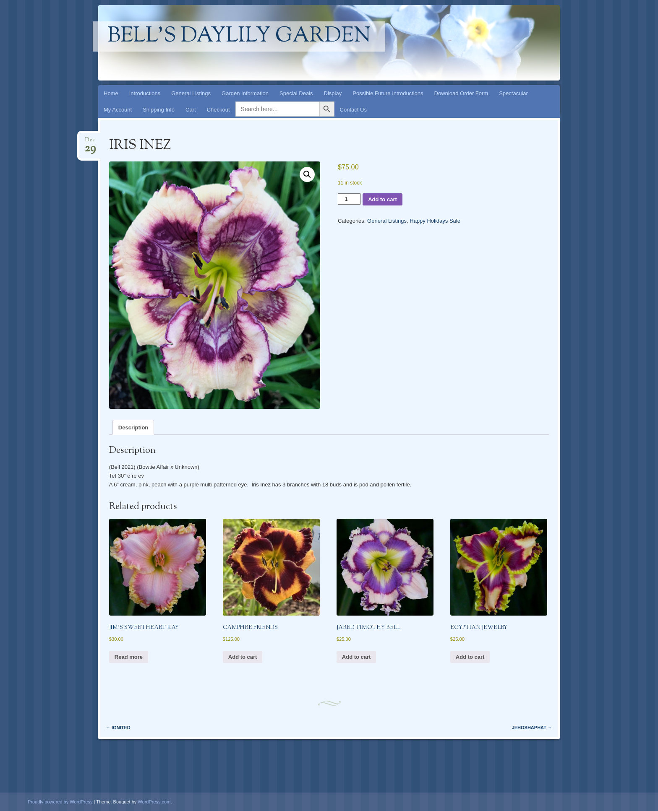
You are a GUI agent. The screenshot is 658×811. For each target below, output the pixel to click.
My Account (118, 110)
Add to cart (382, 199)
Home (111, 93)
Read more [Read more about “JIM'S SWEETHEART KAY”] (129, 657)
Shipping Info (159, 110)
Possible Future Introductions (387, 93)
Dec (90, 142)
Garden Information (245, 93)
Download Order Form (461, 93)
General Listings (191, 93)
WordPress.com (154, 801)
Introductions (144, 93)
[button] (307, 174)
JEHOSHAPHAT (532, 727)
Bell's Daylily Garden (239, 36)
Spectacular (513, 93)
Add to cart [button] (242, 657)
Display (333, 93)
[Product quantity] (349, 199)
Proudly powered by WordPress (60, 801)
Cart (190, 110)
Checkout (218, 110)
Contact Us (353, 110)
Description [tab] (133, 427)
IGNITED (118, 727)
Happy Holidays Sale (435, 221)
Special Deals (296, 93)
